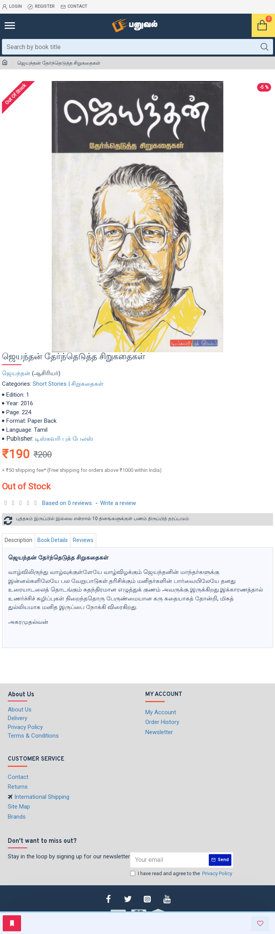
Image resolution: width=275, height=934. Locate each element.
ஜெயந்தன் (16, 373)
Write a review (118, 503)
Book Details (52, 540)
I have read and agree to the (181, 874)
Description (18, 540)
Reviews (83, 540)
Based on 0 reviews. (67, 503)
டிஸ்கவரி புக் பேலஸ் (64, 438)
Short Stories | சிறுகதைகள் (68, 383)
